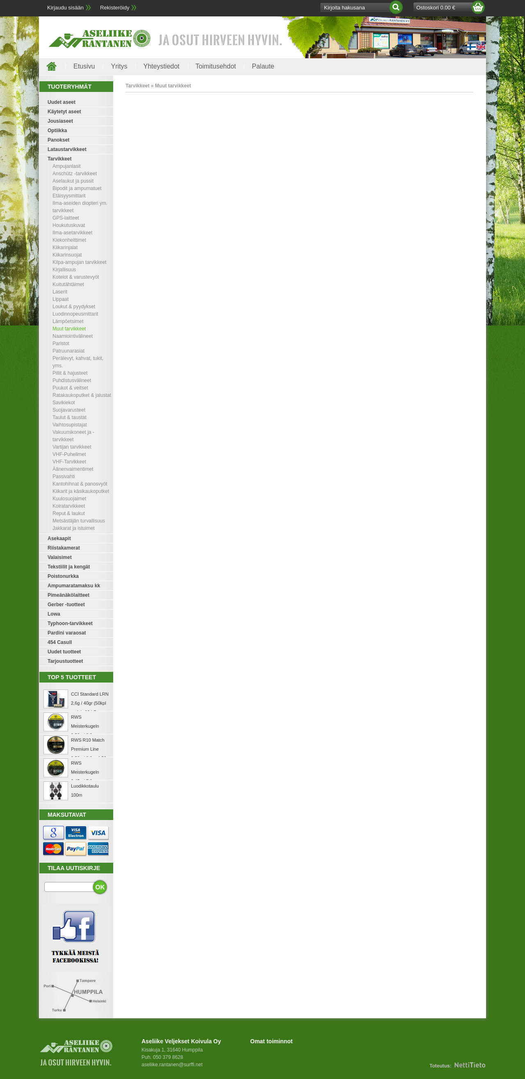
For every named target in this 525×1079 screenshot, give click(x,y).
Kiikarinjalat (65, 247)
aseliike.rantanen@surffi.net (172, 1065)
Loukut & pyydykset (73, 306)
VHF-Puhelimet (69, 454)
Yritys (119, 66)
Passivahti (63, 476)
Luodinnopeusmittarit (75, 314)
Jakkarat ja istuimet (73, 528)
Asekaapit (59, 538)
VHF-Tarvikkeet (69, 462)
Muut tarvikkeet (69, 329)
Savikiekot (63, 402)
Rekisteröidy (115, 8)
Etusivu (84, 66)
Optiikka (57, 130)
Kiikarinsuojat (67, 255)
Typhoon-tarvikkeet (70, 623)
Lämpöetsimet (67, 321)
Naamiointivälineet (72, 336)
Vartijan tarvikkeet (71, 447)
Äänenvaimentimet (72, 469)
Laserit (59, 292)
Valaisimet (60, 557)
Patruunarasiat (68, 351)
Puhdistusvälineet (71, 380)
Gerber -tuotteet (66, 604)
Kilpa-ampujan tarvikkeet (79, 262)
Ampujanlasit (66, 166)
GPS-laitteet (65, 218)
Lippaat (60, 299)
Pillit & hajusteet (69, 373)
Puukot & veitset (70, 388)
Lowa (54, 614)
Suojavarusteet (68, 410)
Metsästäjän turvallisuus (78, 521)
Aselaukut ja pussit (73, 181)
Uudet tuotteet (64, 652)
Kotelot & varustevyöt (75, 277)
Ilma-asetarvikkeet (72, 233)
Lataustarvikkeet (67, 149)
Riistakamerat (64, 548)
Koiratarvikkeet (68, 506)
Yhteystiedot (161, 66)
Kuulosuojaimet (69, 499)
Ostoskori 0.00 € (435, 8)
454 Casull (60, 642)
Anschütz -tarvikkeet (74, 173)
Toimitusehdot (216, 66)
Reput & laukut (68, 513)
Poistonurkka (63, 576)
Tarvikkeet (59, 159)
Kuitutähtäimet (68, 284)
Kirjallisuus (64, 270)
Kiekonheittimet (69, 240)
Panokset (58, 140)
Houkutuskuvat (68, 225)
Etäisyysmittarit (69, 196)
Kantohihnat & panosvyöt (79, 484)
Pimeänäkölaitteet (68, 595)
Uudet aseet (61, 102)
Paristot (60, 343)
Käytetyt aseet (64, 112)
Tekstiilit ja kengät (69, 567)
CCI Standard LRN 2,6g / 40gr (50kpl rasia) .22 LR (90, 703)
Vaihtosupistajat (69, 425)
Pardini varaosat (67, 633)
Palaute (263, 66)
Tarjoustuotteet (65, 661)
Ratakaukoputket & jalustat (81, 395)
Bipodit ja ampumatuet (76, 188)
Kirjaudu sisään (65, 8)
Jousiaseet (60, 121)
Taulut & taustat (69, 417)
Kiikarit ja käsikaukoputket (80, 491)
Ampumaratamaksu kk (74, 586)
